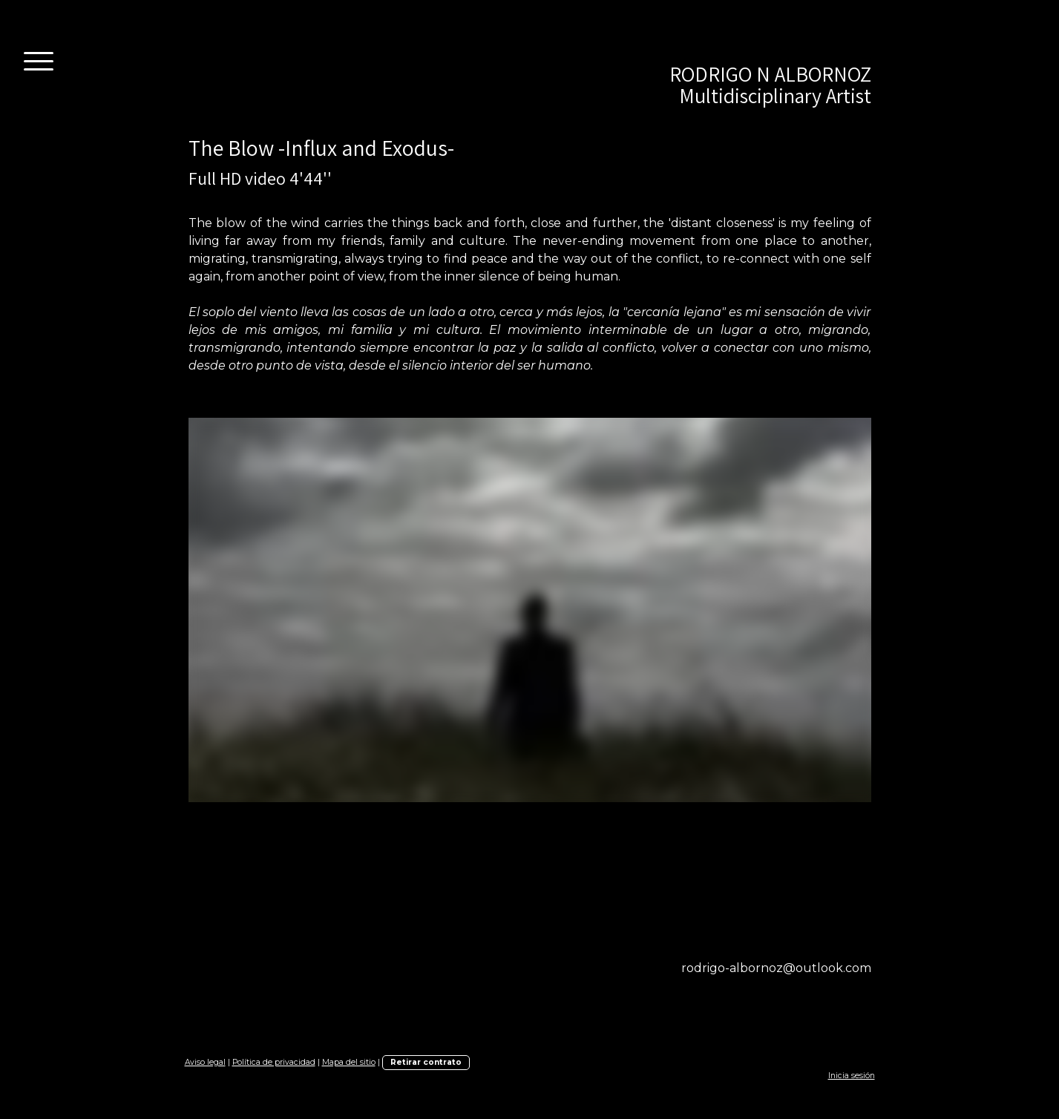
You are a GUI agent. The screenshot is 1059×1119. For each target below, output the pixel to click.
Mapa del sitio (349, 1062)
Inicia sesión (851, 1075)
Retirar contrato (426, 1062)
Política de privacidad (273, 1062)
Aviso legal (205, 1062)
